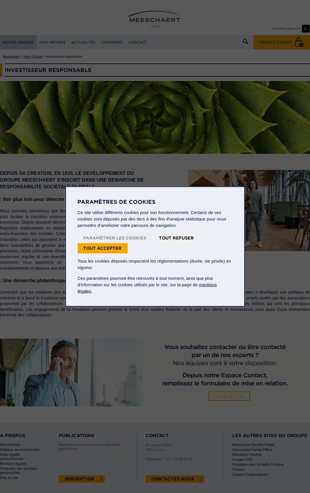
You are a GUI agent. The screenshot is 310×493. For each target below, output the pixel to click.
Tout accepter (102, 248)
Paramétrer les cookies (114, 238)
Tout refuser (176, 238)
